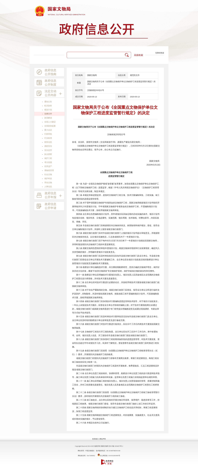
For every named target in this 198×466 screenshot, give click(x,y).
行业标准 (48, 138)
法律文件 (48, 114)
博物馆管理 (49, 170)
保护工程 (48, 158)
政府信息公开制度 (46, 83)
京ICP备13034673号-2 (116, 446)
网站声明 (103, 439)
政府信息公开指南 (46, 72)
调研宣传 (48, 146)
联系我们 (95, 439)
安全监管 (48, 150)
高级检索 (138, 55)
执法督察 (48, 154)
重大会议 (48, 130)
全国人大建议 (50, 122)
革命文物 (48, 183)
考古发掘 (48, 162)
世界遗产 (48, 166)
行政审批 (48, 134)
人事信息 (48, 187)
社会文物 (48, 174)
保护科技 (48, 178)
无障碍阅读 (159, 53)
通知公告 (48, 102)
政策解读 (48, 118)
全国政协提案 (50, 126)
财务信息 (48, 142)
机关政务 (48, 106)
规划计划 (48, 110)
